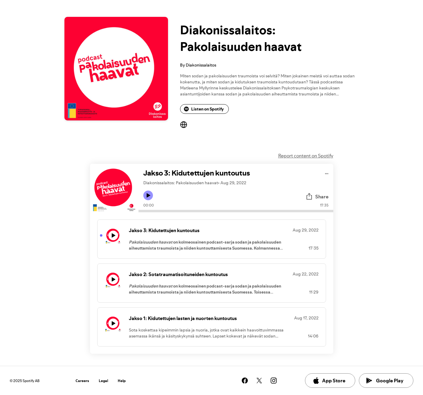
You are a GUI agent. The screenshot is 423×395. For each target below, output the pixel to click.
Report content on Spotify (305, 155)
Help (122, 380)
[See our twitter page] (259, 380)
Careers (82, 380)
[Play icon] (148, 195)
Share (317, 196)
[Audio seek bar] (235, 211)
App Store (329, 380)
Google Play (384, 380)
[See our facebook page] (244, 380)
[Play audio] (326, 172)
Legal (103, 380)
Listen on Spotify (204, 109)
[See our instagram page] (273, 380)
